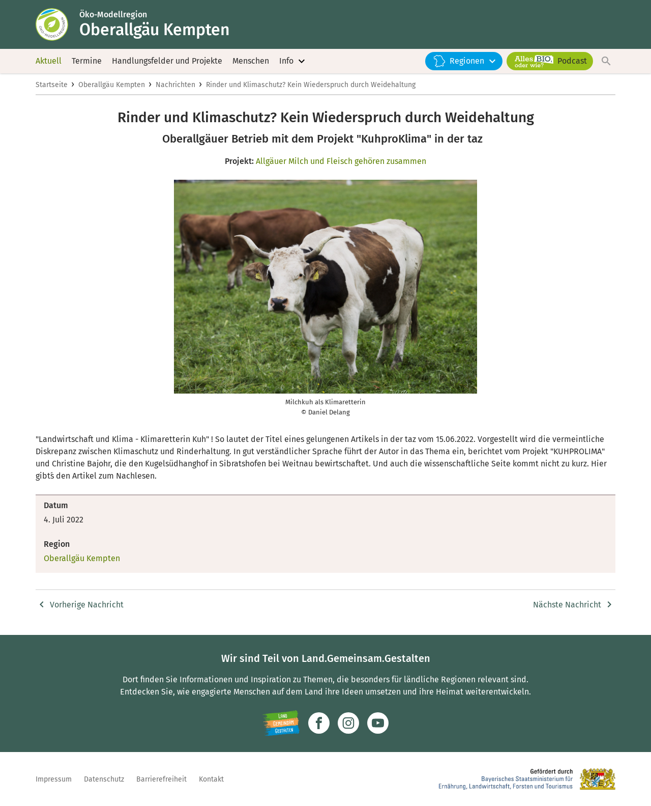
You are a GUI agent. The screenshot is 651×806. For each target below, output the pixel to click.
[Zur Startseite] (57, 24)
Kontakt (211, 779)
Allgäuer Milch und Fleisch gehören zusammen (341, 161)
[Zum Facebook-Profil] (319, 723)
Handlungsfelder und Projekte (167, 61)
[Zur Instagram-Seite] (348, 723)
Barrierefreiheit (161, 779)
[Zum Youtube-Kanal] (378, 723)
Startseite (52, 84)
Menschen (250, 61)
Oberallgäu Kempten (111, 84)
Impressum (54, 779)
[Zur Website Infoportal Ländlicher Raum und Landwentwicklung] (281, 723)
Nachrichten (175, 84)
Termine (87, 61)
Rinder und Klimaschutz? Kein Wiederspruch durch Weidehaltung (311, 84)
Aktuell (49, 61)
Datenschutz (104, 779)
